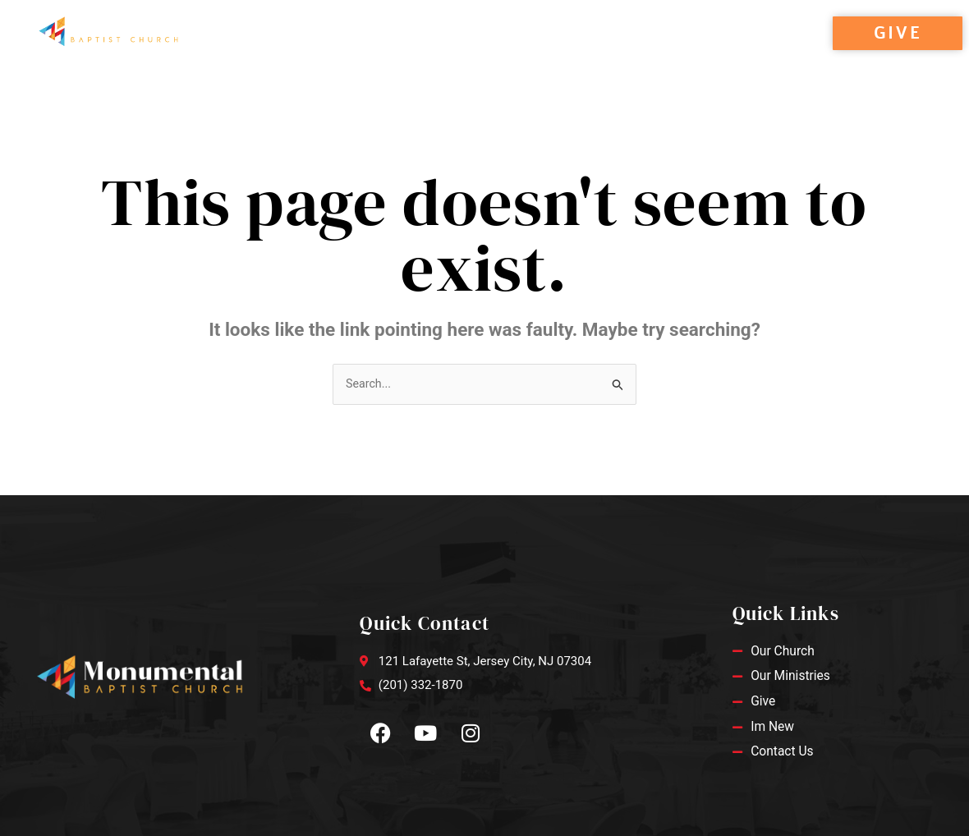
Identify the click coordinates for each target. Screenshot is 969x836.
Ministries (463, 52)
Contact (563, 52)
